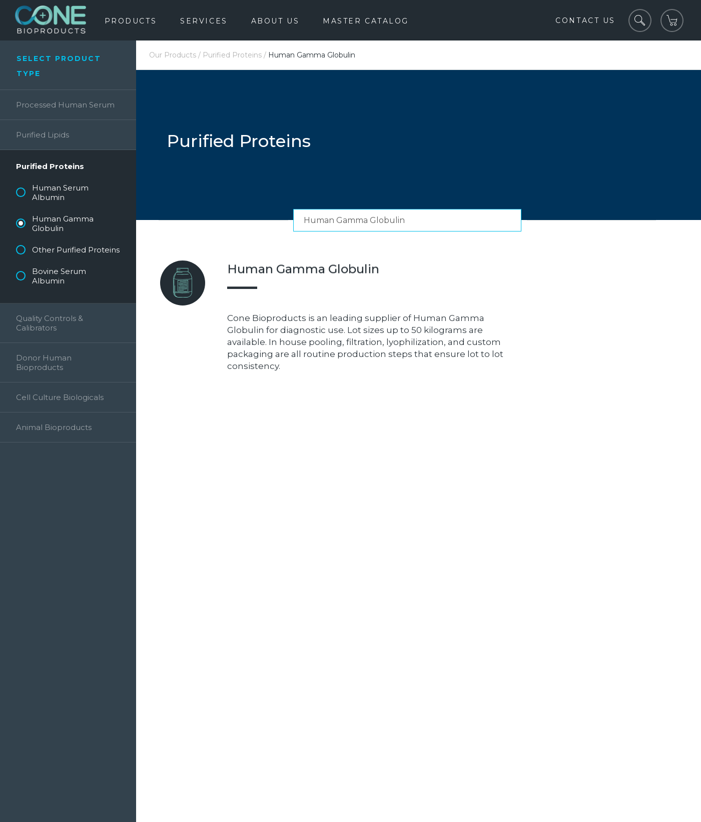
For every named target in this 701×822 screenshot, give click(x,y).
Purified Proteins (50, 166)
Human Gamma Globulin (63, 223)
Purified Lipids (42, 135)
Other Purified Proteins (76, 249)
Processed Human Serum (65, 105)
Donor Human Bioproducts (44, 362)
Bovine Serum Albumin (59, 276)
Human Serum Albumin (60, 192)
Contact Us (585, 20)
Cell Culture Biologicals (60, 397)
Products (131, 21)
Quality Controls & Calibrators (49, 323)
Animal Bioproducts (54, 427)
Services (203, 21)
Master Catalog (366, 21)
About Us (275, 21)
